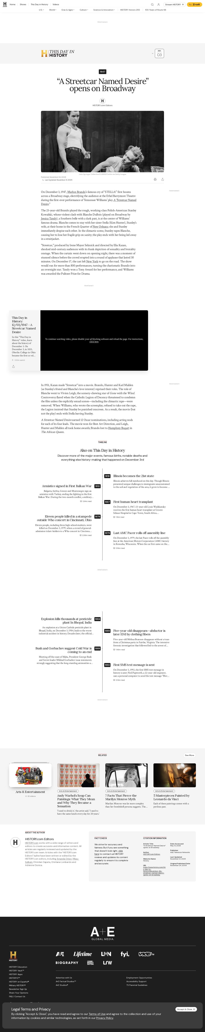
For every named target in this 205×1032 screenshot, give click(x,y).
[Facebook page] (11, 982)
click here (94, 320)
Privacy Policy (104, 1018)
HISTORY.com (31, 821)
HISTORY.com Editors (151, 832)
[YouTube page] (24, 982)
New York (92, 261)
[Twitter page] (17, 982)
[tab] (41, 9)
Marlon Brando (76, 192)
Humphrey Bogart (118, 406)
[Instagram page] (31, 982)
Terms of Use (97, 1014)
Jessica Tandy (49, 218)
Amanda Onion (64, 836)
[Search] (152, 4)
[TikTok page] (38, 982)
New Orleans (100, 227)
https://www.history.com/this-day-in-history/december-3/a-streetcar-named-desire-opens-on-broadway (154, 849)
